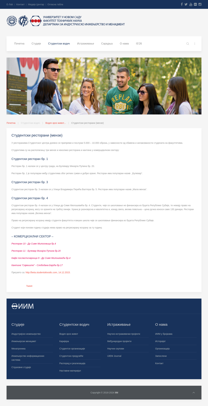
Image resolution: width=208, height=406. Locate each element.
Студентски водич (59, 43)
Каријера (64, 341)
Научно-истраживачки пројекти (123, 334)
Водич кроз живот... (55, 123)
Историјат (160, 341)
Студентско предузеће (71, 356)
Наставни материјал (70, 370)
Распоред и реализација (72, 363)
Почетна (19, 43)
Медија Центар (36, 4)
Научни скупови (115, 348)
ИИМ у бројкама (163, 334)
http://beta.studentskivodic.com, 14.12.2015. (48, 272)
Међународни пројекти (119, 341)
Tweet (29, 286)
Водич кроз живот (68, 334)
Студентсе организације (72, 348)
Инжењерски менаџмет (23, 341)
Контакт (20, 4)
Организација (162, 348)
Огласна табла (55, 4)
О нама (124, 43)
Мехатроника (18, 348)
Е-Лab (10, 4)
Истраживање (85, 43)
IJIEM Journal (114, 356)
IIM (116, 392)
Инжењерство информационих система (27, 358)
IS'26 (139, 43)
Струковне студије (21, 367)
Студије (36, 43)
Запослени (161, 356)
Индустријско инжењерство (26, 334)
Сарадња (107, 43)
